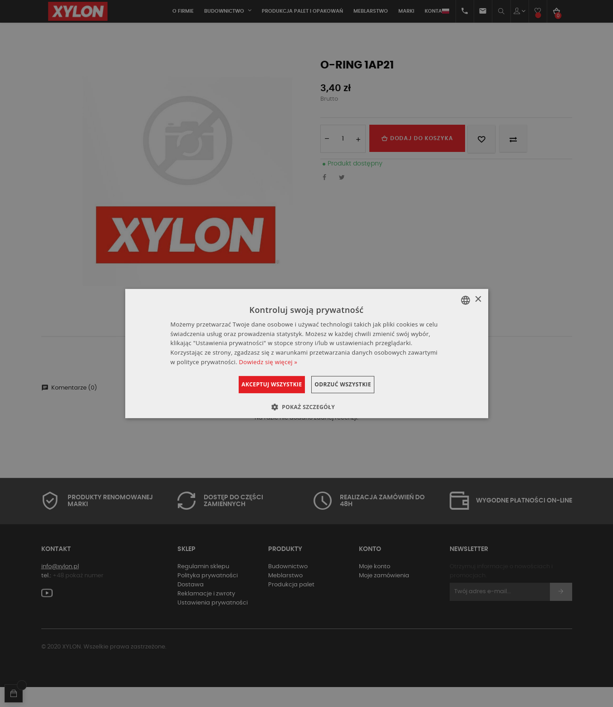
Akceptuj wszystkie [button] (261, 384)
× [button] (478, 299)
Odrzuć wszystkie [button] (353, 384)
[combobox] (465, 300)
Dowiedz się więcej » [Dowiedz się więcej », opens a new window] (268, 362)
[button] (306, 406)
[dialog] (306, 354)
